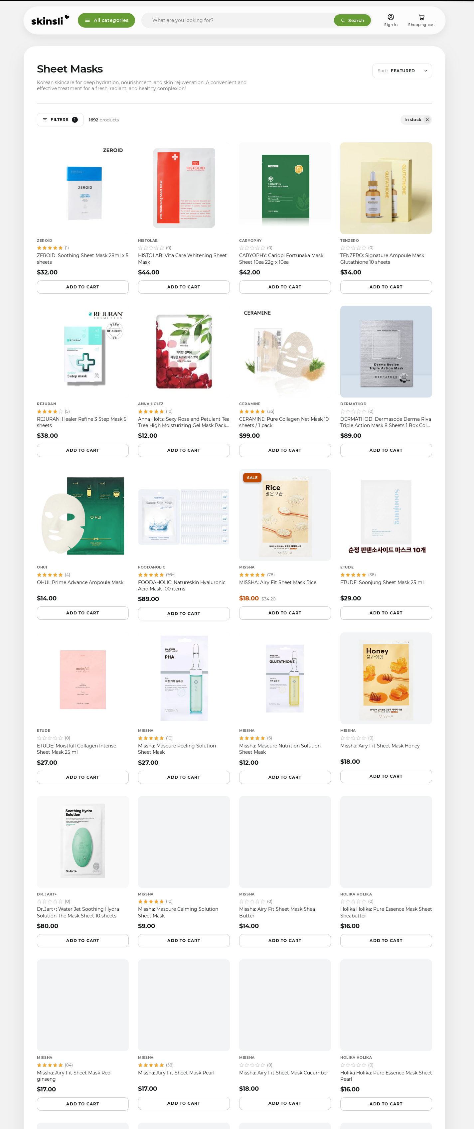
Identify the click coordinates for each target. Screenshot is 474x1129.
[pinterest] (80, 997)
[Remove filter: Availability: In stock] (427, 119)
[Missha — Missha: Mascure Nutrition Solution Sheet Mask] (285, 699)
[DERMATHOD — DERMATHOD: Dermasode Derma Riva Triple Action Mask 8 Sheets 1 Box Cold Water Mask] (386, 373)
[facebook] (30, 997)
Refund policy (150, 982)
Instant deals (394, 871)
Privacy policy (149, 993)
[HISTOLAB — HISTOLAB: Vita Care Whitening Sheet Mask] (184, 209)
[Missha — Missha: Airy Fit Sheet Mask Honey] (386, 699)
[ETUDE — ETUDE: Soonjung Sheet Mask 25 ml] (386, 535)
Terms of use (148, 1005)
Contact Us (146, 1016)
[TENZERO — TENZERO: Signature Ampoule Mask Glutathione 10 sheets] (386, 209)
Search (352, 20)
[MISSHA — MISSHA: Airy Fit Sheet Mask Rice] (285, 535)
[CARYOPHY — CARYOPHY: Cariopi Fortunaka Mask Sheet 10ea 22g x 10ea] (285, 209)
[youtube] (97, 997)
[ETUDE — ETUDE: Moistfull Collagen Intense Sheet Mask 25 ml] (83, 699)
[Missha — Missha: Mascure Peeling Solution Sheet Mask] (184, 699)
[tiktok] (63, 997)
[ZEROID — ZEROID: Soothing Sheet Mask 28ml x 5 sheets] (83, 209)
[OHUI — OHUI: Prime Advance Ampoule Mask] (83, 535)
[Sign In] (391, 20)
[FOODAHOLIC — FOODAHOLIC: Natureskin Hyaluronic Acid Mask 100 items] (184, 536)
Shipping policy (152, 970)
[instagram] (46, 997)
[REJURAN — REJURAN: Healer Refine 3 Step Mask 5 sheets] (83, 373)
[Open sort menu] (402, 71)
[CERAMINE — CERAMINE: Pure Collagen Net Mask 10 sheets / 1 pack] (285, 373)
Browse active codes (365, 889)
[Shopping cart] (421, 20)
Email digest (332, 871)
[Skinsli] (50, 20)
